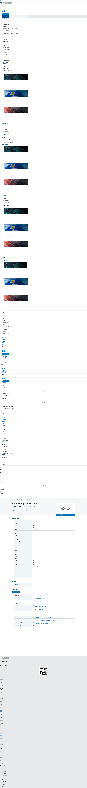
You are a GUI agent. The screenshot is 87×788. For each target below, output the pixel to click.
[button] (44, 21)
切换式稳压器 (7, 133)
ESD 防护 (6, 41)
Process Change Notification (8, 406)
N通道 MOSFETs (7, 49)
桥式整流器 (6, 24)
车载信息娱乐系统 (7, 326)
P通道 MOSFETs (7, 51)
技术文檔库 (4, 356)
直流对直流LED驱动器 (8, 142)
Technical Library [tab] (24, 591)
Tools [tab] (16, 591)
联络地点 (4, 370)
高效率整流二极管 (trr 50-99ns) (10, 30)
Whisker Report (6, 397)
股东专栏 (5, 451)
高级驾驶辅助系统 (7, 322)
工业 (3, 335)
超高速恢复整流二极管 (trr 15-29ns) (11, 33)
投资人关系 (4, 441)
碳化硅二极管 (4, 257)
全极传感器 (6, 200)
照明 (3, 342)
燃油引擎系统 (6, 333)
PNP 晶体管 (6, 62)
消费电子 (4, 341)
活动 (5, 462)
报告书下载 (6, 440)
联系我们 (4, 372)
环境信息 (4, 382)
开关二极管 (6, 70)
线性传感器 (6, 205)
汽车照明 (5, 329)
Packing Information (7, 410)
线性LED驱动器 (5, 144)
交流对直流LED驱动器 (8, 141)
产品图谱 (4, 357)
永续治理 (5, 431)
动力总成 (5, 324)
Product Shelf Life (7, 404)
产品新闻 (5, 459)
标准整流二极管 (7, 26)
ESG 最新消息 (6, 429)
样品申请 (4, 371)
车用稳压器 (6, 129)
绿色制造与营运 (7, 433)
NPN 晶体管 (6, 60)
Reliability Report (7, 395)
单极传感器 (6, 202)
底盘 (5, 331)
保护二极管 (4, 35)
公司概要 (4, 419)
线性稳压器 (6, 131)
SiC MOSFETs (4, 260)
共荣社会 (5, 438)
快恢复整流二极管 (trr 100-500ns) (10, 28)
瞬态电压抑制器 (7, 39)
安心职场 (5, 435)
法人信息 (5, 449)
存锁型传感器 (7, 204)
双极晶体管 (4, 56)
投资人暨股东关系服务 (8, 453)
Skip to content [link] (3, 0)
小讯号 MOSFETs (7, 54)
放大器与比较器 (5, 123)
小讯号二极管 (4, 63)
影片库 (5, 464)
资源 (3, 351)
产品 (3, 11)
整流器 (3, 18)
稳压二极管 (6, 68)
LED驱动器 (4, 134)
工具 (3, 355)
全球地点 (4, 421)
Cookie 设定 (4, 779)
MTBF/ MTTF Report (7, 393)
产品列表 (5, 362)
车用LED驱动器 (7, 139)
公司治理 (5, 446)
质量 (3, 378)
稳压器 (3, 125)
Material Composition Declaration (9, 408)
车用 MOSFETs (7, 47)
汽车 (3, 318)
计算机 (3, 339)
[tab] (5, 16)
